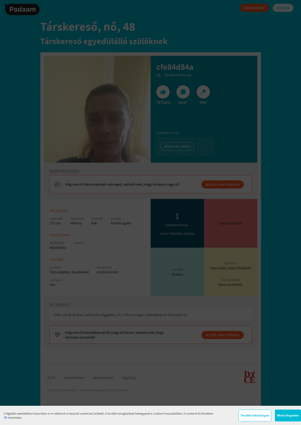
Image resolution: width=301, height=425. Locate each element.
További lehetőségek (255, 415)
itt (5, 418)
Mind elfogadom (288, 415)
